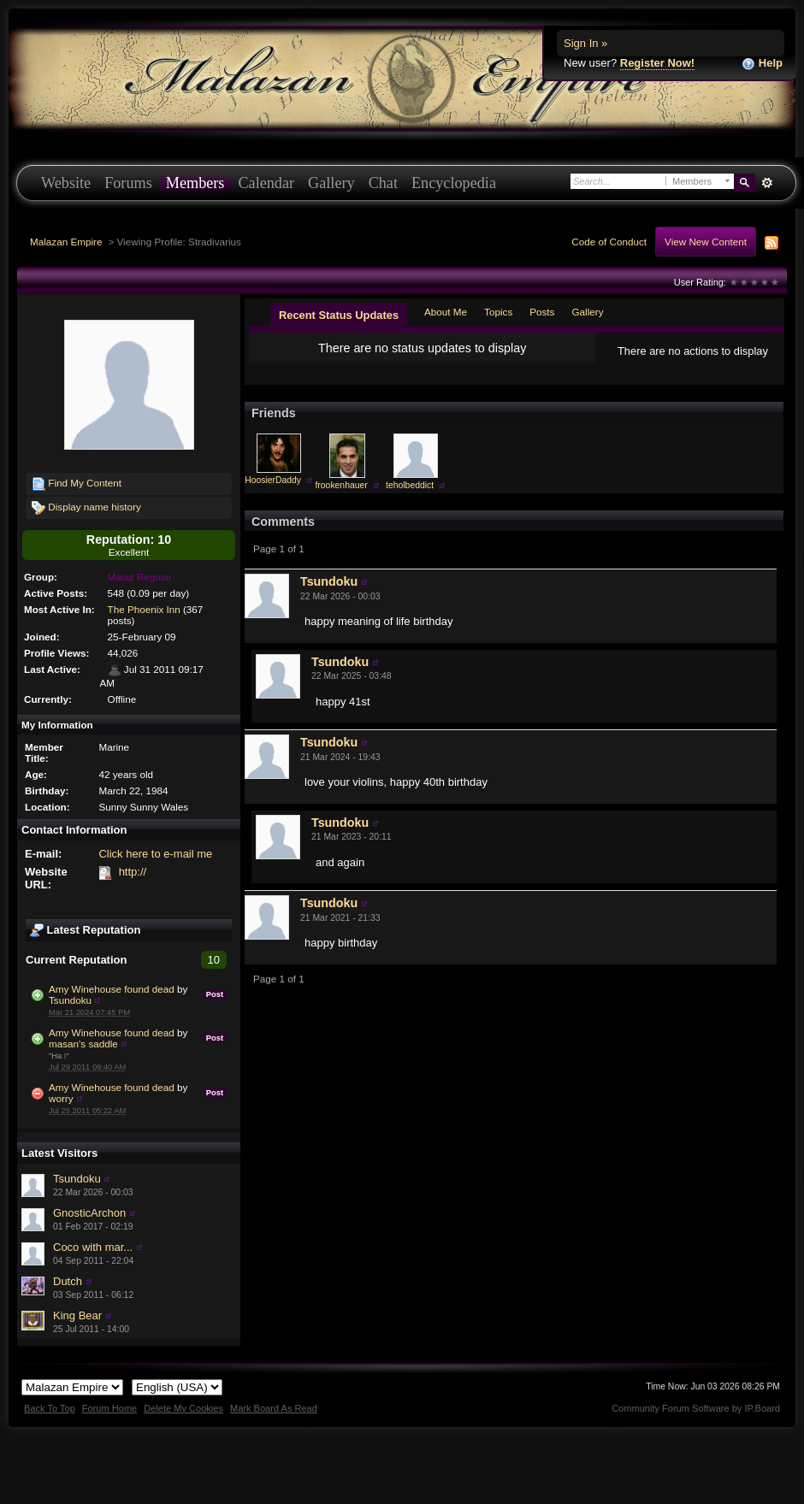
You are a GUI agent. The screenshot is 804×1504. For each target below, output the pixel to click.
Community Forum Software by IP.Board (696, 1408)
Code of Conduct (609, 241)
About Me (445, 311)
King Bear (77, 1315)
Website (66, 183)
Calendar (266, 183)
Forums (128, 183)
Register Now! (657, 62)
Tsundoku (70, 1000)
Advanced (766, 183)
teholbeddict (410, 485)
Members (195, 183)
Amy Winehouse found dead (111, 988)
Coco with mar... (93, 1247)
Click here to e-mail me (155, 853)
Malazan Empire (66, 241)
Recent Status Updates (339, 315)
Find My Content (76, 484)
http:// (133, 871)
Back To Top (49, 1408)
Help (762, 63)
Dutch (67, 1281)
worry (61, 1098)
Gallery (331, 183)
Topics (498, 311)
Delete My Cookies (183, 1408)
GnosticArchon (89, 1212)
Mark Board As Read (273, 1408)
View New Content (706, 241)
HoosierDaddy (273, 480)
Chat (383, 183)
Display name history (86, 508)
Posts (541, 311)
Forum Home (109, 1408)
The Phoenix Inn (144, 609)
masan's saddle (83, 1043)
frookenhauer (341, 485)
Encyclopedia (453, 183)
